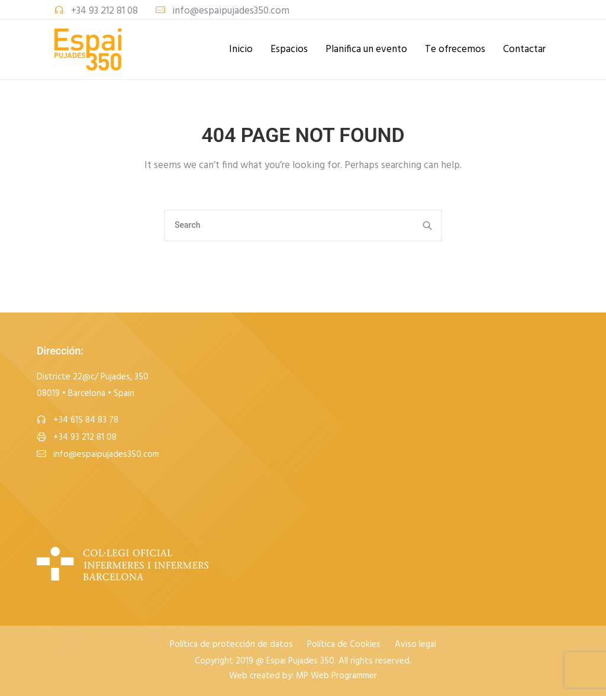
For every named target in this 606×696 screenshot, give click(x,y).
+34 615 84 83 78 (85, 420)
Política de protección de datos (231, 645)
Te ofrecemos (455, 49)
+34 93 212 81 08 (104, 11)
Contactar (524, 49)
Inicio (241, 49)
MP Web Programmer (336, 676)
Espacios (289, 49)
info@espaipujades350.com (230, 11)
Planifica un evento (366, 49)
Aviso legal (415, 645)
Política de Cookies (344, 645)
